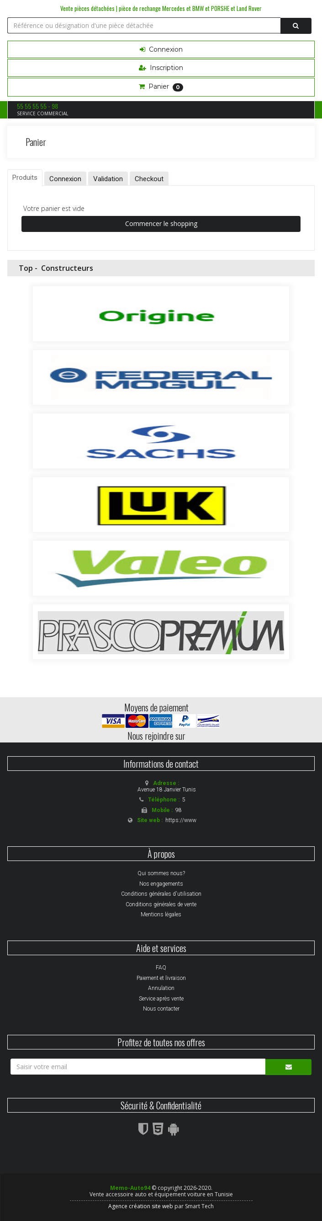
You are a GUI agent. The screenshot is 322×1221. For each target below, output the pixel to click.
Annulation (161, 988)
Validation (108, 179)
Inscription (161, 68)
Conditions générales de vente (161, 904)
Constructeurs (67, 268)
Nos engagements (161, 884)
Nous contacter (161, 1009)
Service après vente (161, 998)
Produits (24, 177)
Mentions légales (161, 914)
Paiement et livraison (161, 978)
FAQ (161, 967)
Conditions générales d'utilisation (161, 894)
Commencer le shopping (161, 223)
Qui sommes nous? (161, 873)
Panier (161, 86)
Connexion (161, 49)
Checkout (149, 179)
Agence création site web (140, 1206)
